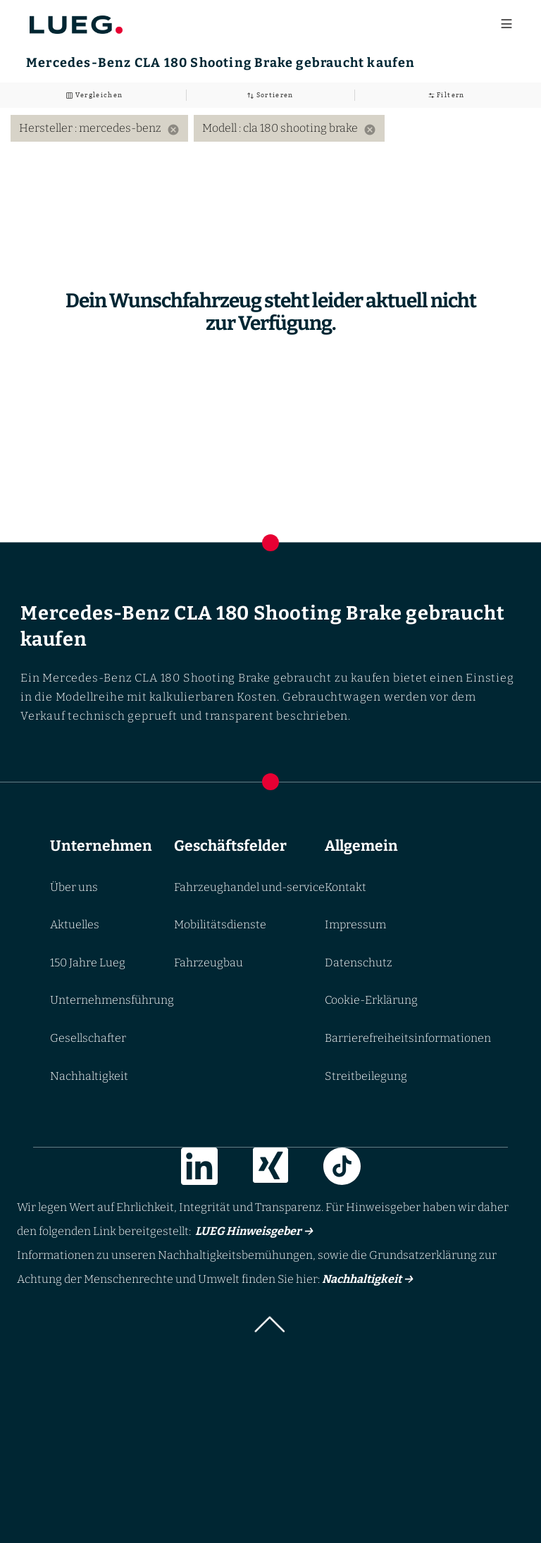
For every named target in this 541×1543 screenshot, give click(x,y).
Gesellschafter (88, 1038)
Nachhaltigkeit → (367, 1279)
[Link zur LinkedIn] (199, 1169)
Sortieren (274, 94)
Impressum (355, 924)
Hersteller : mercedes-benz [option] (99, 128)
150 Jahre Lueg (87, 962)
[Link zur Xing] (270, 1169)
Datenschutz (358, 962)
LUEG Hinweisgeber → (252, 1231)
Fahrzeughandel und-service (249, 887)
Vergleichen (98, 94)
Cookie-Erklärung (371, 1000)
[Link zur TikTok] (342, 1169)
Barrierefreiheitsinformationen (408, 1038)
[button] (270, 1328)
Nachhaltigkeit (89, 1076)
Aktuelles (74, 924)
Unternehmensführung (112, 1000)
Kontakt (345, 887)
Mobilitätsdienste (220, 924)
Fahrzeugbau (208, 962)
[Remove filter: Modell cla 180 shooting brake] (369, 129)
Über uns (74, 887)
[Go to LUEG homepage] (76, 21)
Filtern (450, 94)
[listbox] (270, 128)
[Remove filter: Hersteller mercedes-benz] (173, 129)
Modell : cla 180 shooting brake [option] (289, 128)
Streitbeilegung (366, 1076)
